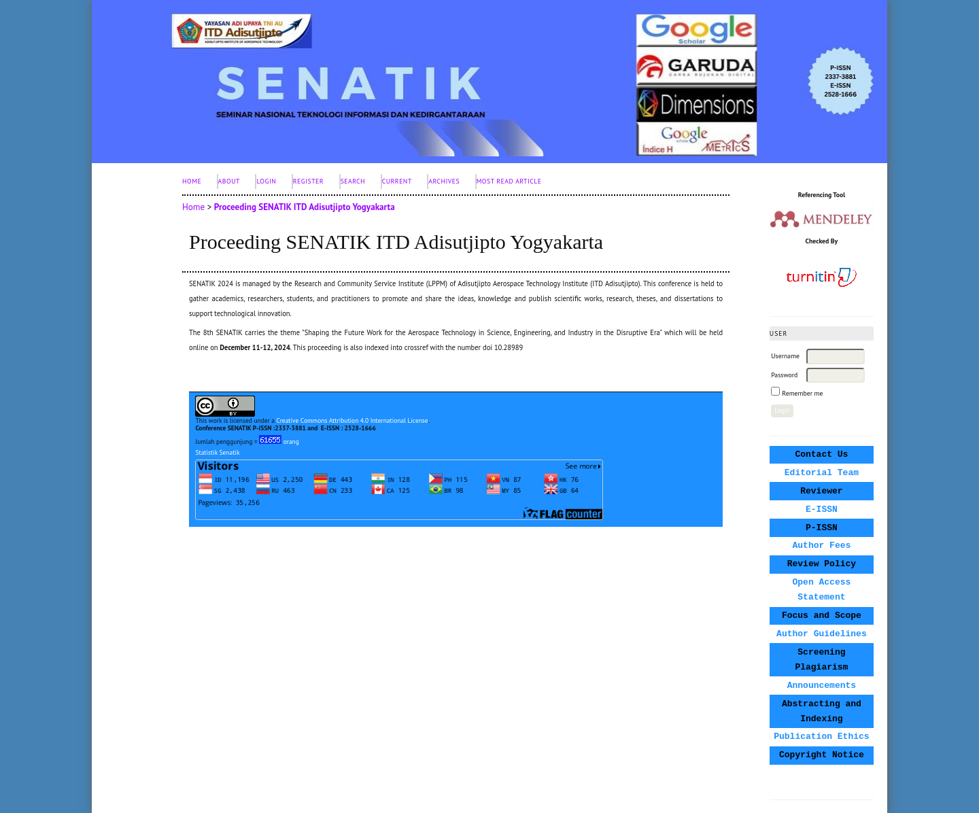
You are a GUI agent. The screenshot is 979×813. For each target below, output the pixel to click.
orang (279, 441)
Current (397, 181)
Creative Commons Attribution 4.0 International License (352, 420)
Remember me (802, 393)
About (229, 181)
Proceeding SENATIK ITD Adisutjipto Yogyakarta (304, 207)
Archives (444, 181)
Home (191, 181)
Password (784, 374)
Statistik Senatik (217, 452)
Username (785, 355)
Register (308, 181)
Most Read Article (509, 181)
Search (353, 181)
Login (266, 181)
